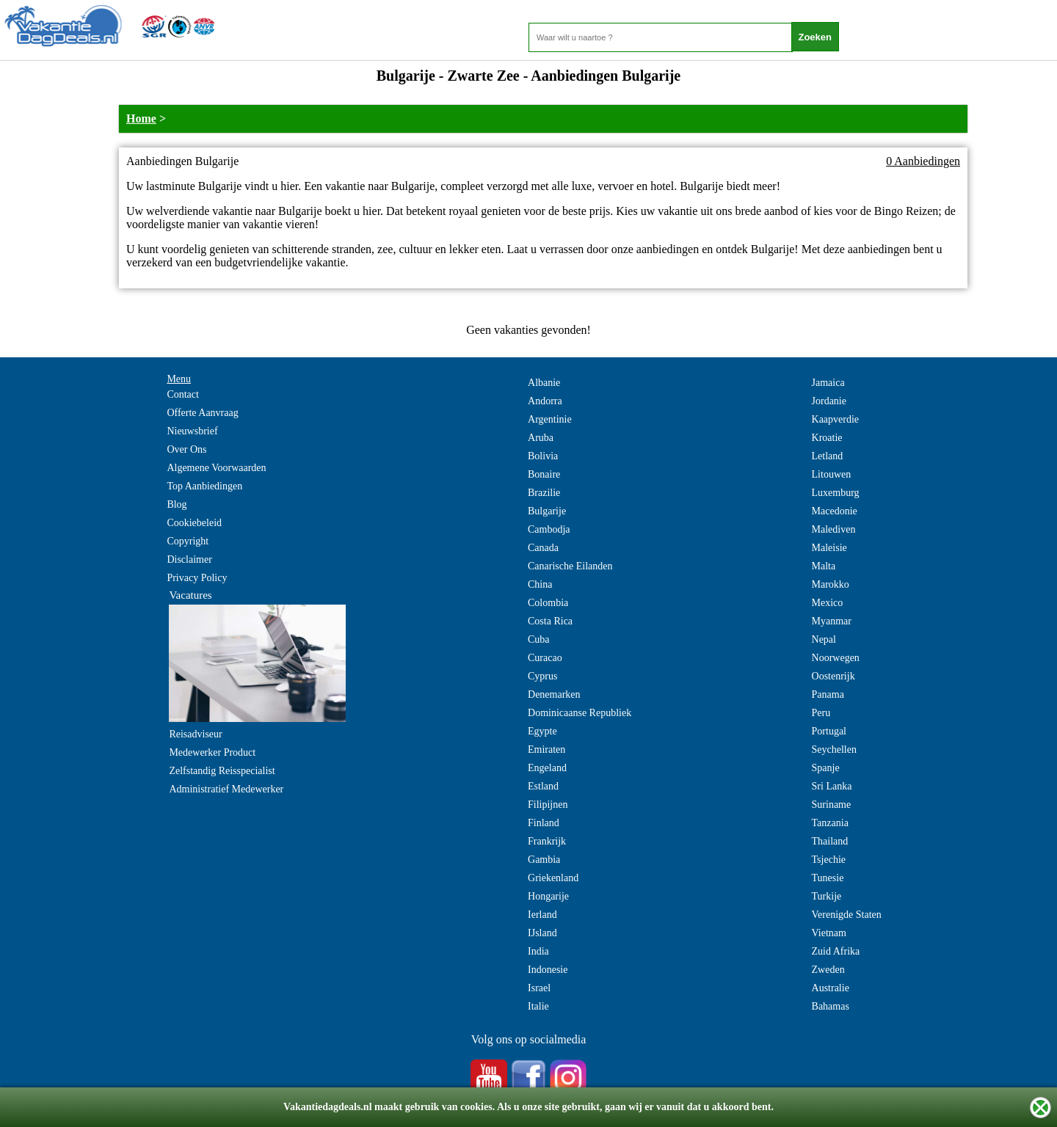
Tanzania (830, 822)
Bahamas (830, 1006)
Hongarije (548, 896)
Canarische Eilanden (570, 566)
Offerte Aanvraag (202, 412)
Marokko (830, 584)
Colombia (548, 602)
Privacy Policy (197, 577)
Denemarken (554, 694)
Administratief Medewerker (226, 789)
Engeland (547, 767)
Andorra (545, 400)
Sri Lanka (832, 786)
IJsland (542, 932)
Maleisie (829, 547)
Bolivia (543, 456)
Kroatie (827, 437)
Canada (543, 547)
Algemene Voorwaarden (216, 467)
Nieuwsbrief (192, 431)
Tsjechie (829, 859)
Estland (543, 786)
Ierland (542, 914)
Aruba (540, 437)
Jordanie (829, 400)
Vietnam (829, 932)
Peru (821, 712)
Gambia (544, 859)
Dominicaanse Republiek (579, 712)
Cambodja (549, 529)
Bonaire (544, 474)
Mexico (827, 602)
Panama (828, 694)
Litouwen (831, 474)
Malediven (834, 529)
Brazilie (544, 492)
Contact (183, 394)
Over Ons (186, 449)
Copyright (187, 541)
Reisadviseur (195, 734)
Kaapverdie (836, 419)
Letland (827, 456)
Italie (538, 1006)
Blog (176, 504)
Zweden (828, 969)
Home (141, 118)
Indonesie (547, 969)
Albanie (544, 382)
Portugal (829, 731)
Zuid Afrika (836, 951)
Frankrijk (547, 841)
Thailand (830, 841)
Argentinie (550, 419)
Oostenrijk (833, 676)
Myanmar (831, 621)
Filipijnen (547, 804)
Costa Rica (550, 621)
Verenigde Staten (847, 914)
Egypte (542, 731)
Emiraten (546, 749)
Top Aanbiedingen (204, 486)
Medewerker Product (212, 752)
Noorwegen (836, 657)
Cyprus (542, 676)
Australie (830, 987)
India (538, 951)
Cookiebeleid (194, 522)
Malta (824, 566)
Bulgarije (547, 511)
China (540, 584)
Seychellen (834, 749)
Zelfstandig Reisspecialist (222, 770)
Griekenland (553, 877)
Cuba (539, 639)
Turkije (827, 896)
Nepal (824, 639)
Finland (543, 822)
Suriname (831, 804)
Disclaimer (189, 559)
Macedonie (834, 511)
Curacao (545, 657)
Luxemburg (836, 492)
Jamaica (828, 382)
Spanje (826, 767)
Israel (539, 987)
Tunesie (828, 877)
